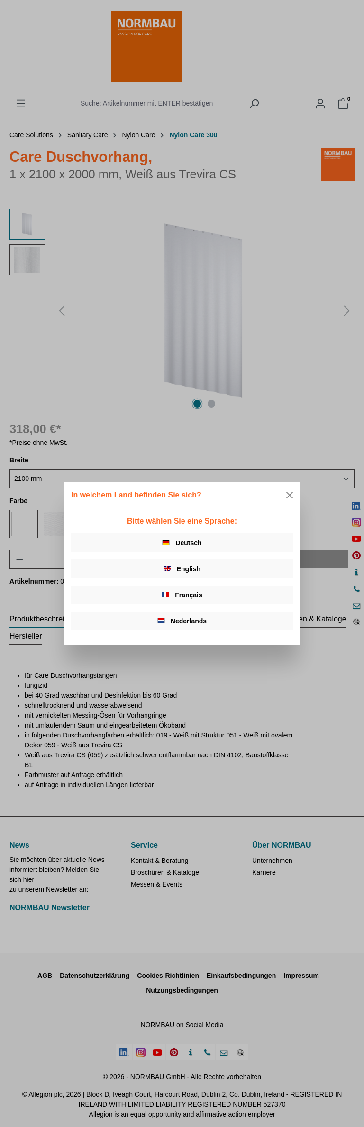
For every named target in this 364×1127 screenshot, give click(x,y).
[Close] (289, 495)
